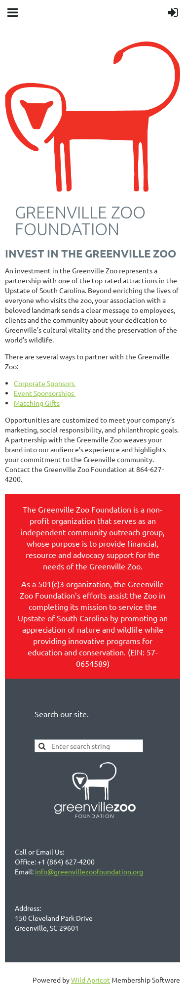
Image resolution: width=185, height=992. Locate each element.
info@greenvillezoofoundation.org (89, 871)
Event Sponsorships (44, 392)
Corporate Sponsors (45, 383)
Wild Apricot (90, 979)
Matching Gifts (37, 402)
